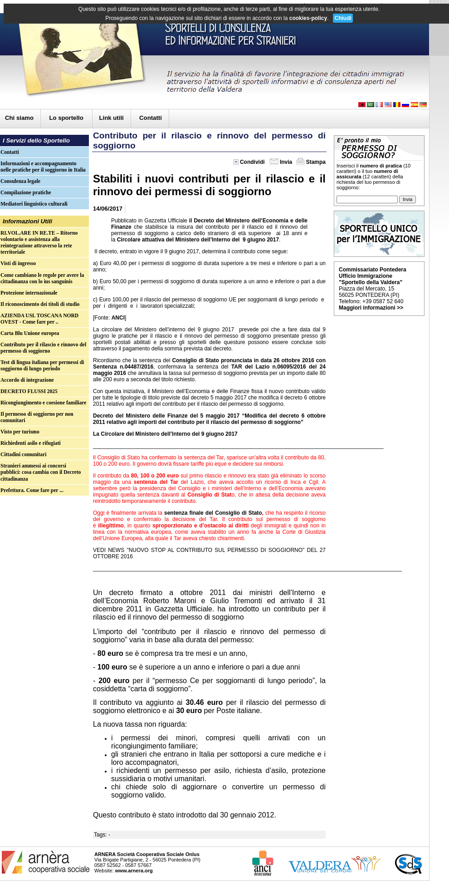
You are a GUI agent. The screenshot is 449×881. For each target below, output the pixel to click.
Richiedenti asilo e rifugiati (30, 443)
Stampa (311, 162)
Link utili (111, 117)
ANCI (118, 318)
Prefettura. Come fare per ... (31, 490)
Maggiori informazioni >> (371, 308)
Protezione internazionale (28, 292)
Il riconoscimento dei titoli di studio (39, 304)
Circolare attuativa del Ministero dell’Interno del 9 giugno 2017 (198, 239)
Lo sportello (67, 117)
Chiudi (342, 18)
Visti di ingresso (18, 263)
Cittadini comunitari (23, 454)
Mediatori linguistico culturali (34, 204)
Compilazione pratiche (25, 192)
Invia (281, 162)
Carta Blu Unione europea (29, 333)
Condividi (249, 162)
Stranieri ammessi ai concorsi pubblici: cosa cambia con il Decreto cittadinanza (40, 472)
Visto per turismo (19, 431)
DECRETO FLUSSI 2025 (29, 391)
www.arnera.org (134, 870)
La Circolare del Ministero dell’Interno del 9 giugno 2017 (165, 434)
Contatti (150, 117)
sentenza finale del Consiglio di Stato (212, 513)
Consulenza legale (20, 181)
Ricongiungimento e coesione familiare (43, 402)
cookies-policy (308, 18)
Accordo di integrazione (27, 380)
